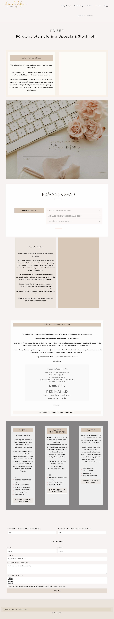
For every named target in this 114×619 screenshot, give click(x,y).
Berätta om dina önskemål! (17, 563)
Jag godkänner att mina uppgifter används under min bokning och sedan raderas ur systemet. (38, 586)
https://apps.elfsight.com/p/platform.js (15, 609)
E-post (60, 548)
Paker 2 (56, 581)
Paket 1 (56, 580)
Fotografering (65, 6)
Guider (98, 6)
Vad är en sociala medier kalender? (64, 216)
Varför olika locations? (59, 211)
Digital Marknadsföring (85, 16)
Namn (9, 548)
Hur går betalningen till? (60, 221)
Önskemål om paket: (15, 576)
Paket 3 (56, 583)
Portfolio (89, 6)
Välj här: (56, 578)
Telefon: (10, 555)
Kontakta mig (78, 6)
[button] (74, 210)
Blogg (106, 6)
